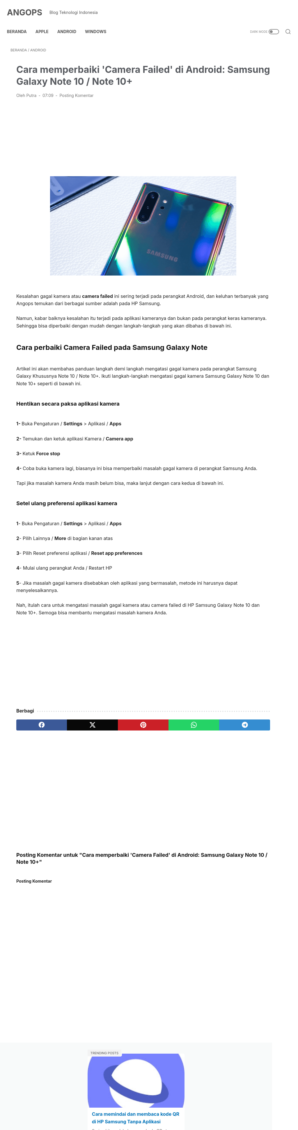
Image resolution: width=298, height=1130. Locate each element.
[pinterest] (103, 778)
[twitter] (68, 778)
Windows (99, 22)
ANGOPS (28, 7)
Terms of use (206, 1108)
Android (70, 22)
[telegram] (172, 778)
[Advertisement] (102, 143)
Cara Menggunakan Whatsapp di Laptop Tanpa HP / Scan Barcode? (251, 150)
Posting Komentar (76, 102)
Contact (104, 1108)
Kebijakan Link (133, 1108)
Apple (45, 22)
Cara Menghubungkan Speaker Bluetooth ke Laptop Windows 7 (246, 201)
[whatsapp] (137, 778)
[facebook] (33, 778)
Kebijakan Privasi (170, 1108)
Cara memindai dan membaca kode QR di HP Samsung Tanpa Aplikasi (248, 100)
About (84, 1108)
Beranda (20, 22)
